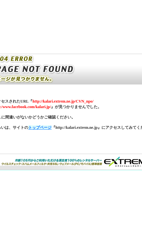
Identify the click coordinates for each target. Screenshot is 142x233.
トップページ (40, 127)
